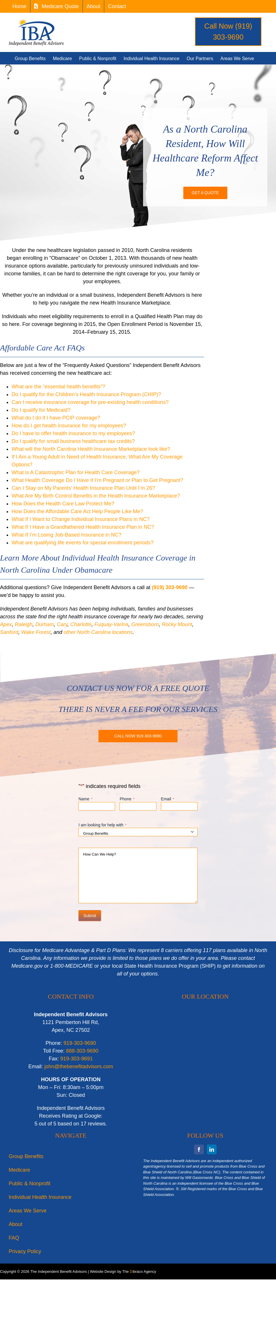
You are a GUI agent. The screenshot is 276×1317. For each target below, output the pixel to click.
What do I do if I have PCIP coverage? (56, 418)
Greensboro (145, 624)
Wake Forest (36, 632)
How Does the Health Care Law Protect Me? (63, 504)
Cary (62, 624)
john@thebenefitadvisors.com (78, 1066)
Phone (127, 799)
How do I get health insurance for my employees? (69, 426)
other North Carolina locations (98, 632)
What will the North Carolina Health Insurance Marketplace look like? (91, 449)
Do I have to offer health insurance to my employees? (73, 433)
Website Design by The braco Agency (123, 1271)
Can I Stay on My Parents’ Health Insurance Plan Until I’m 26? (83, 488)
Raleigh (23, 624)
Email (167, 799)
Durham (44, 624)
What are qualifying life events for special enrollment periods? (82, 543)
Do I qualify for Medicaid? (41, 410)
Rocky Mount (177, 624)
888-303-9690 (82, 1051)
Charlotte (81, 624)
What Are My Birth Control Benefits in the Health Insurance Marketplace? (96, 496)
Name (85, 799)
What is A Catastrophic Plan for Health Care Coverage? (76, 472)
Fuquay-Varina (111, 624)
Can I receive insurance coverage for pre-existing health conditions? (90, 402)
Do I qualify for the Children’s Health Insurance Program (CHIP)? (86, 394)
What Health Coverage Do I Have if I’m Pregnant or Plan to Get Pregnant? (97, 480)
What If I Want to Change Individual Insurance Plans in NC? (81, 519)
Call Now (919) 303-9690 (228, 31)
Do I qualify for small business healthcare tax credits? (73, 441)
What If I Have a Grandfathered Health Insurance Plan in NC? (83, 527)
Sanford (9, 632)
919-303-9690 (79, 1043)
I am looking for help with (102, 825)
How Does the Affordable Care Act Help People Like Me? (77, 511)
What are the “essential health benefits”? (58, 386)
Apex (6, 624)
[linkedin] (212, 1149)
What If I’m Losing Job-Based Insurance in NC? (66, 535)
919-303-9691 (76, 1059)
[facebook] (199, 1149)
